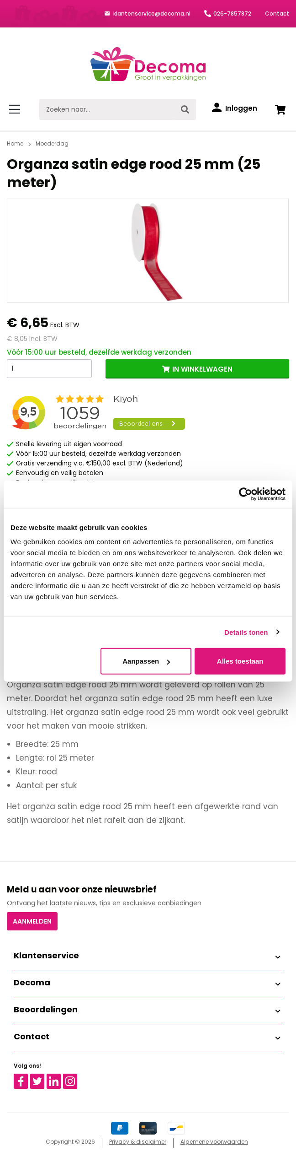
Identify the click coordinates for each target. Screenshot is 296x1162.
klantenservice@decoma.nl (151, 13)
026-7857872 (232, 13)
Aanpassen (146, 661)
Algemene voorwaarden (214, 1142)
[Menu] (16, 109)
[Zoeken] (185, 109)
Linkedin (59, 1077)
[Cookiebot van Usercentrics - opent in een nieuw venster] (245, 494)
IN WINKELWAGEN (202, 369)
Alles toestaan (240, 661)
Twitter (41, 1077)
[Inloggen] (234, 108)
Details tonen (246, 632)
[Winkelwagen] (280, 109)
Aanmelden (32, 921)
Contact (277, 13)
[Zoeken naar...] (106, 109)
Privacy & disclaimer (137, 1142)
